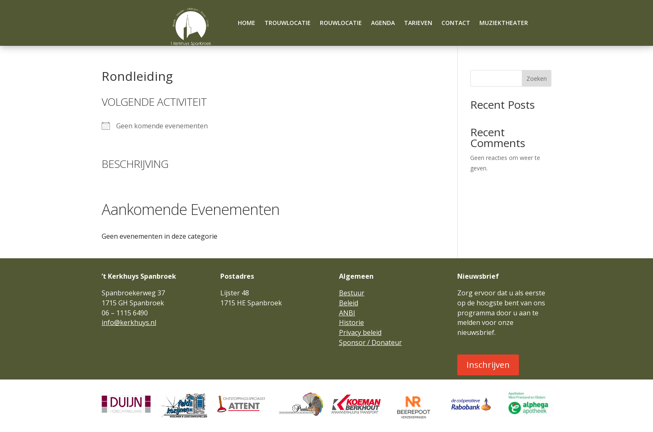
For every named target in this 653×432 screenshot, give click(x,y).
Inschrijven (488, 364)
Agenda (383, 23)
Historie (351, 322)
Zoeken (536, 78)
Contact (455, 23)
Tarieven (418, 23)
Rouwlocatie (341, 23)
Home (246, 23)
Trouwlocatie (287, 23)
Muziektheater (503, 23)
